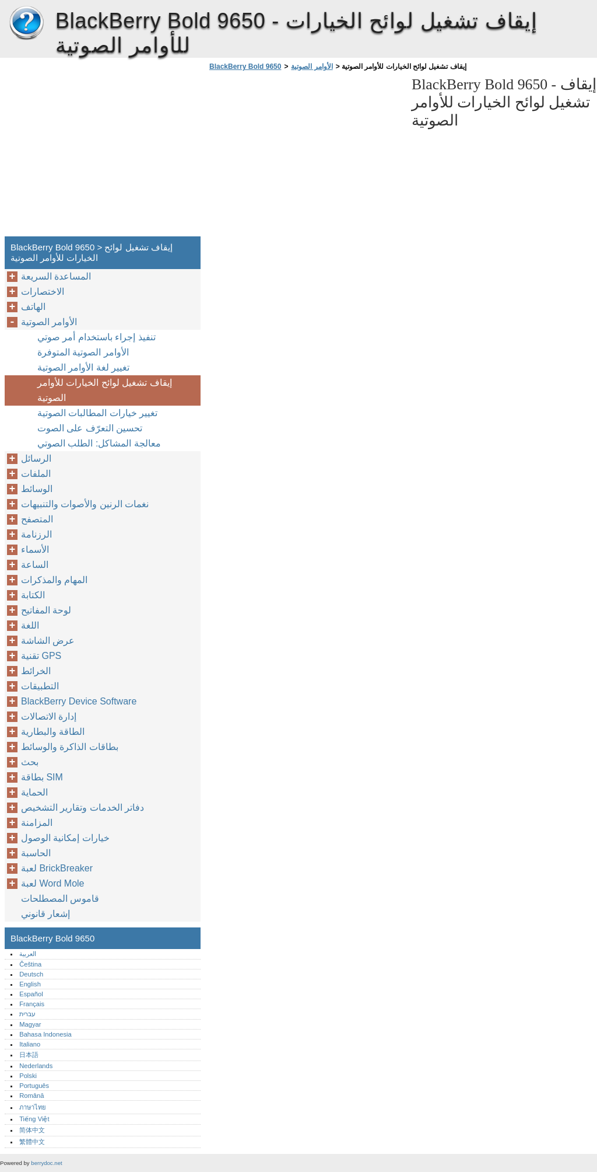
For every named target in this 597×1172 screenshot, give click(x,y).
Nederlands (35, 1065)
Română (31, 1095)
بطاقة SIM (42, 777)
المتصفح (37, 519)
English (30, 984)
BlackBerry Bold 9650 (26, 23)
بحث (29, 762)
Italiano (29, 1044)
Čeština (30, 964)
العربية (27, 953)
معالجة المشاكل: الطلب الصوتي (99, 443)
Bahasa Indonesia (45, 1034)
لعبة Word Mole (53, 883)
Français (31, 1003)
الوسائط (36, 489)
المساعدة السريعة (56, 276)
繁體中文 (32, 1141)
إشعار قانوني (45, 914)
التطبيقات (40, 686)
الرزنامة (36, 534)
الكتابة (33, 595)
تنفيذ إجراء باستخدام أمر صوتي (96, 337)
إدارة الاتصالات (48, 716)
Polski (28, 1075)
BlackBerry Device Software (78, 701)
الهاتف (33, 307)
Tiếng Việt (34, 1118)
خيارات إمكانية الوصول (65, 838)
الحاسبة (36, 853)
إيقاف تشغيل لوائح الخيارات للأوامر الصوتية (104, 390)
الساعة (34, 565)
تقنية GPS (41, 656)
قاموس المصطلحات (60, 899)
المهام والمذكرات (54, 580)
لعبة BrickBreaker (57, 868)
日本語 (28, 1054)
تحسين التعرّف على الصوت (89, 428)
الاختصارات (42, 292)
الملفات (36, 474)
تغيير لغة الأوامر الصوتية (83, 367)
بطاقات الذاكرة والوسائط (69, 747)
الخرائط (36, 671)
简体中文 (32, 1129)
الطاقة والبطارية (53, 732)
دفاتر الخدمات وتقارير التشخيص (82, 807)
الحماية (34, 792)
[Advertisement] (304, 157)
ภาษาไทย (32, 1107)
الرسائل (36, 458)
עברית (27, 1013)
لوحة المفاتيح (46, 610)
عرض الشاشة (48, 641)
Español (31, 993)
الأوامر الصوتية (311, 66)
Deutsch (31, 974)
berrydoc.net (46, 1163)
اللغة (30, 625)
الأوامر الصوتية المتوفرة (83, 352)
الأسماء (35, 549)
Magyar (30, 1024)
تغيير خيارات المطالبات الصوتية (97, 413)
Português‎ (34, 1085)
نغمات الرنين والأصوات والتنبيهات (85, 504)
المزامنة (36, 823)
